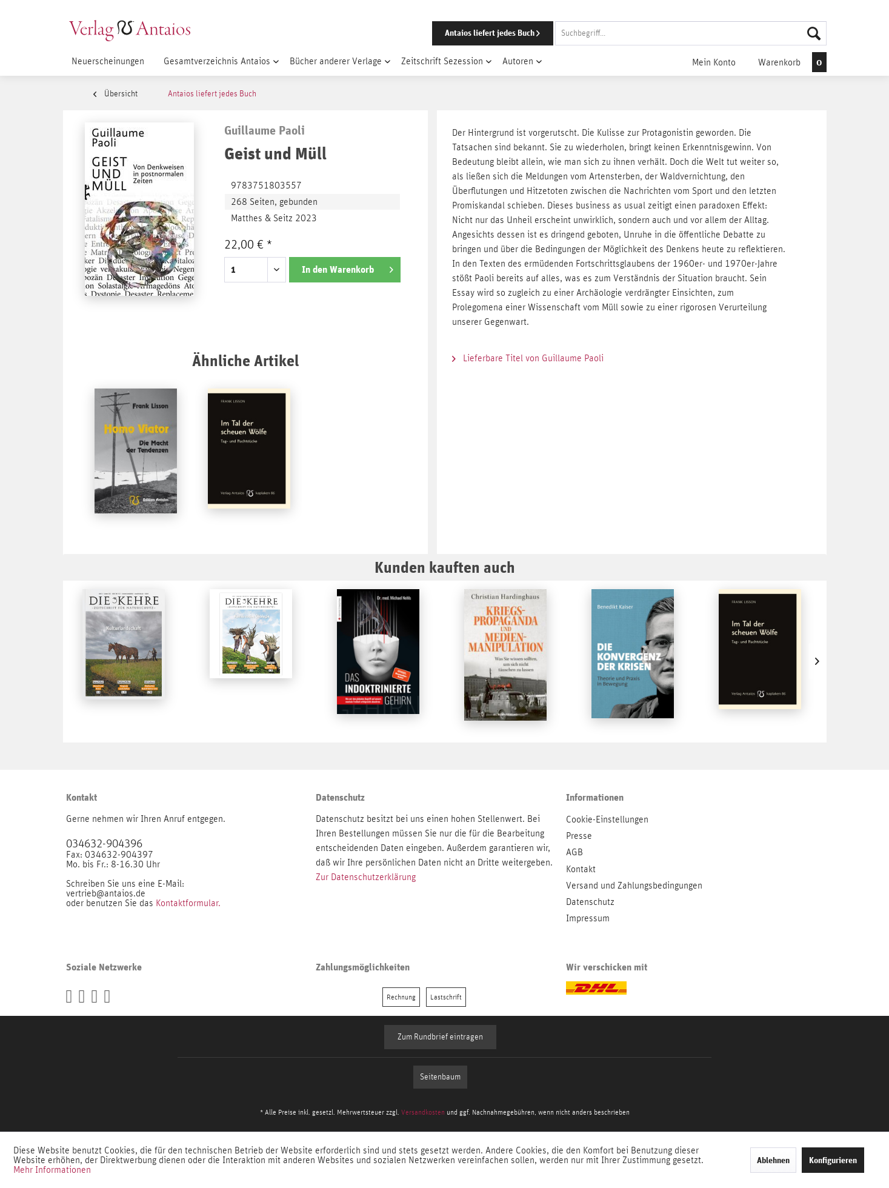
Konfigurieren (833, 1160)
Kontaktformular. (188, 903)
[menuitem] (613, 33)
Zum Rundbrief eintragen (440, 1037)
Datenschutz (590, 902)
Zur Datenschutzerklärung (366, 877)
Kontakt (581, 869)
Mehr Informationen (52, 1170)
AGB (574, 852)
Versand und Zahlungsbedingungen (634, 885)
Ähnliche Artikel (245, 360)
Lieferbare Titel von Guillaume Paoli (528, 358)
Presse (579, 836)
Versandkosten (423, 1112)
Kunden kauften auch (445, 567)
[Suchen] (814, 33)
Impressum (588, 918)
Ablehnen (773, 1160)
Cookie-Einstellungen (607, 819)
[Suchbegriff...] (691, 33)
